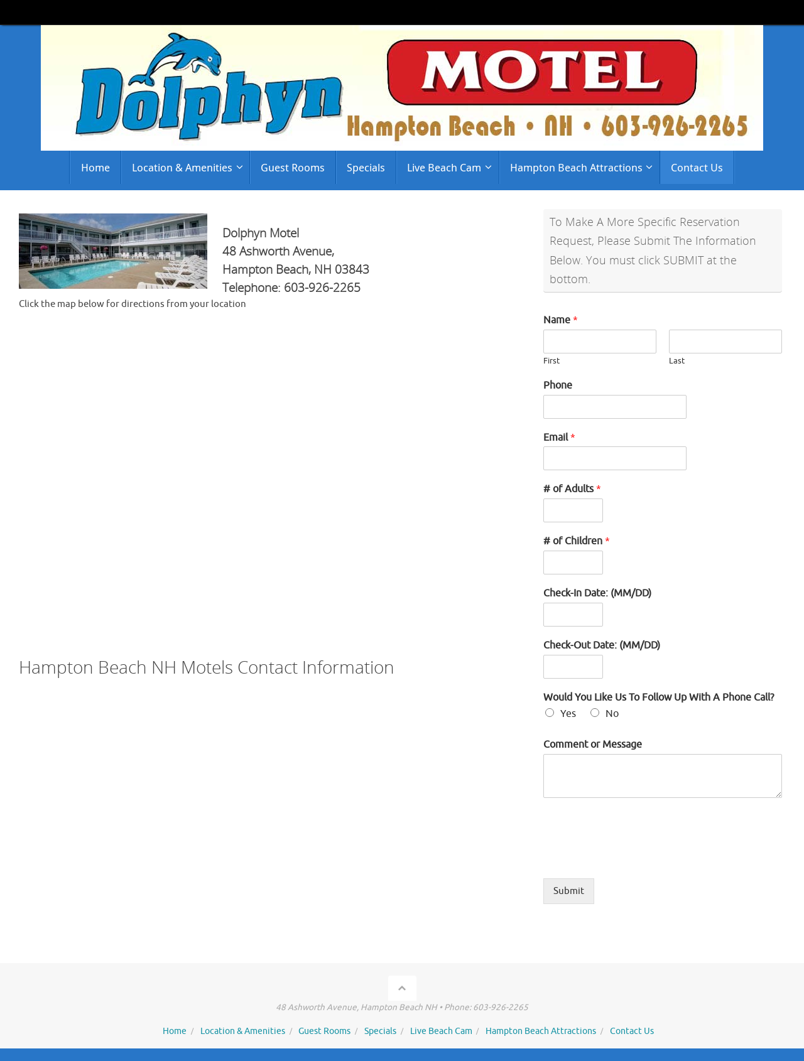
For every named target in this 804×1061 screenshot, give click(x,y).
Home (175, 1031)
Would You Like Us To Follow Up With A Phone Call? (658, 697)
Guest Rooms (324, 1031)
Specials (380, 1031)
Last (677, 361)
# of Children (576, 541)
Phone (557, 385)
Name (560, 320)
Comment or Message (592, 744)
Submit (568, 891)
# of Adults (572, 489)
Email (559, 437)
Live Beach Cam (441, 1031)
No (612, 714)
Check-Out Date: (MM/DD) (601, 645)
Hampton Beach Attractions (541, 1031)
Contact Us (632, 1031)
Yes (568, 714)
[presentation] (638, 858)
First (551, 361)
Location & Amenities (242, 1031)
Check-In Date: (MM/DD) (597, 593)
